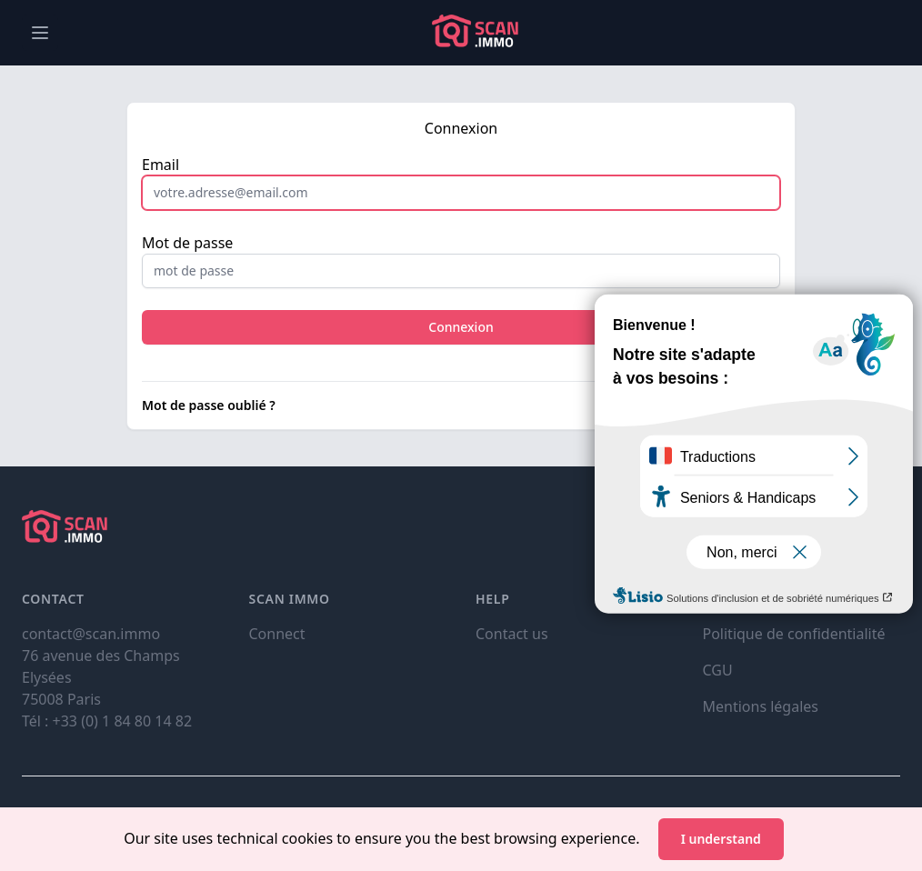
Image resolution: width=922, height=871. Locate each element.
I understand (721, 838)
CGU (718, 670)
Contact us (512, 634)
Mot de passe (187, 243)
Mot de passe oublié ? (209, 405)
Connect (277, 634)
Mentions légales (761, 706)
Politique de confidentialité (794, 634)
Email (160, 165)
